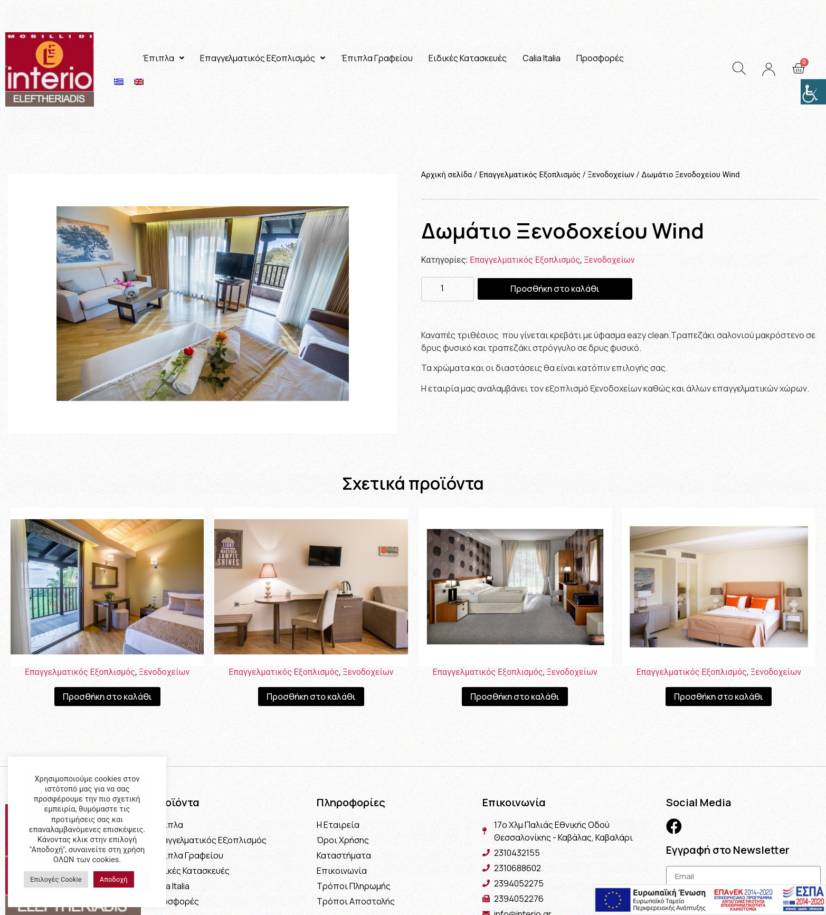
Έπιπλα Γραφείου (377, 58)
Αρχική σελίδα (446, 174)
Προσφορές (600, 58)
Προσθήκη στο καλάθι (555, 288)
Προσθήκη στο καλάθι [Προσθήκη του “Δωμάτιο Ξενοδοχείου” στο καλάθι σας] (514, 696)
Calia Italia (542, 58)
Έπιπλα (163, 58)
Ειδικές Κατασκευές (468, 58)
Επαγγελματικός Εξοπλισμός (262, 58)
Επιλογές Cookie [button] (56, 879)
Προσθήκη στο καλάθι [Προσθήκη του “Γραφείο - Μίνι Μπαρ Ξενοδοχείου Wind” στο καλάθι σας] (311, 696)
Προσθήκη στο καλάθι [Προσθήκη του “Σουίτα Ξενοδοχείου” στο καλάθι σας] (718, 696)
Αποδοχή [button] (114, 879)
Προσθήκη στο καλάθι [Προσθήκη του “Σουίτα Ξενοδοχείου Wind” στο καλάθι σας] (107, 696)
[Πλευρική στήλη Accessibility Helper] (813, 91)
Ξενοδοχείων (610, 174)
